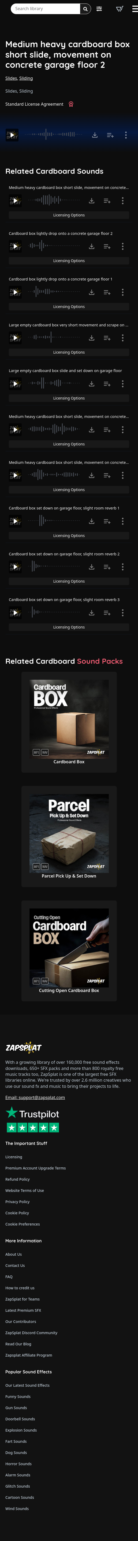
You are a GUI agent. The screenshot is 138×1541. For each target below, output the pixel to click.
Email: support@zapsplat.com (35, 1097)
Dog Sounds (16, 1452)
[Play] (12, 135)
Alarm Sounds (17, 1474)
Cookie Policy (17, 1212)
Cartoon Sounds (19, 1497)
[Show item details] (126, 135)
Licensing (13, 1156)
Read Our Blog (18, 1343)
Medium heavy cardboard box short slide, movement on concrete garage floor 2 (67, 54)
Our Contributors (20, 1321)
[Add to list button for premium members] (110, 135)
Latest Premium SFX (23, 1310)
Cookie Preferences (22, 1224)
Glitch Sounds (17, 1486)
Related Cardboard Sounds (54, 171)
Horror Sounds (18, 1463)
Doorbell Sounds (20, 1418)
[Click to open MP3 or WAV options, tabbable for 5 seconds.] (94, 135)
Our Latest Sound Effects (27, 1385)
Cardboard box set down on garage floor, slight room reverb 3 (64, 599)
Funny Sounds (18, 1396)
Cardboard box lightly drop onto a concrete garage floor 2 (61, 233)
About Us (13, 1254)
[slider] (54, 134)
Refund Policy (17, 1179)
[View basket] (120, 9)
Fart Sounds (16, 1441)
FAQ (9, 1276)
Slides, (11, 78)
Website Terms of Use (24, 1190)
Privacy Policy (17, 1201)
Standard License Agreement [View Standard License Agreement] (34, 104)
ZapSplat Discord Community (31, 1332)
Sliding (26, 78)
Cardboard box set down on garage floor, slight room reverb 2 (64, 553)
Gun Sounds (16, 1407)
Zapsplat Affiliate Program (28, 1355)
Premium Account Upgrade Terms (35, 1168)
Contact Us (15, 1265)
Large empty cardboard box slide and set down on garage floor (65, 370)
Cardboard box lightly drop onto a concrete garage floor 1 (61, 279)
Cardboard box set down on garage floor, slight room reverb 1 (64, 508)
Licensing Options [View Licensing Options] (69, 215)
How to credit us (20, 1287)
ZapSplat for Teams (22, 1299)
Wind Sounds (17, 1508)
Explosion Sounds (21, 1430)
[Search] (85, 9)
